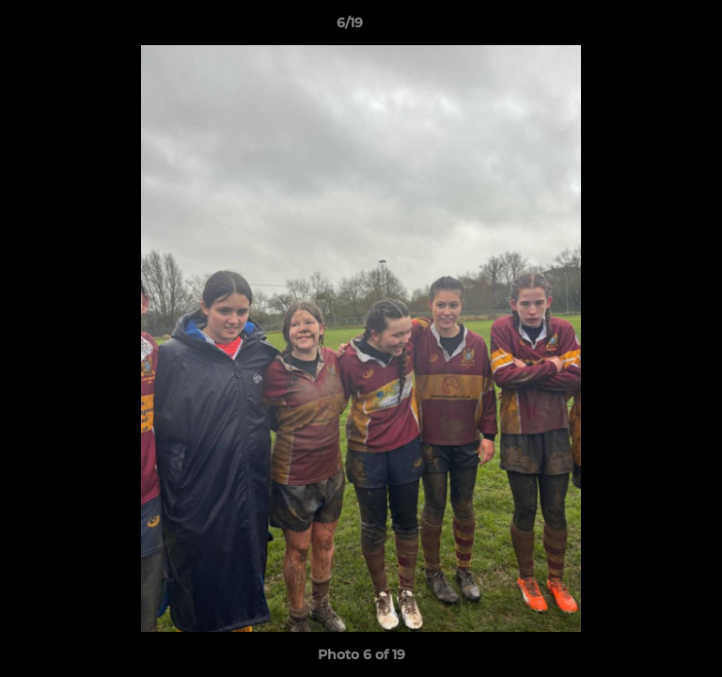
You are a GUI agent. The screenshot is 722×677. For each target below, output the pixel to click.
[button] (654, 27)
